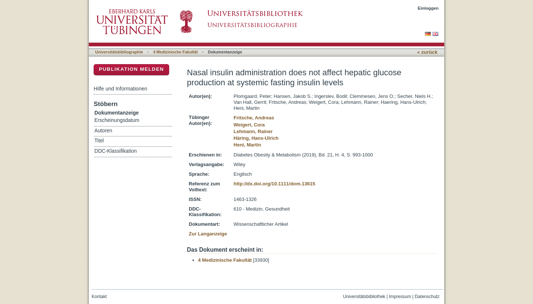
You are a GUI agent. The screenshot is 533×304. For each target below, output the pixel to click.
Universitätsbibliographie (119, 52)
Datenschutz (427, 296)
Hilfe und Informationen (120, 89)
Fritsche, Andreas (254, 117)
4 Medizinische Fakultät (175, 52)
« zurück (427, 52)
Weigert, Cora (249, 125)
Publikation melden (131, 69)
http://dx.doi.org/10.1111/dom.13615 (274, 183)
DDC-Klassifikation (115, 151)
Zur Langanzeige (208, 234)
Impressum (400, 296)
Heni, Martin (247, 145)
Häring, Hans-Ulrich (256, 138)
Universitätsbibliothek (364, 296)
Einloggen (428, 8)
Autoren (103, 130)
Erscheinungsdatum (116, 120)
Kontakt (99, 296)
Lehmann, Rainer (253, 131)
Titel (99, 140)
